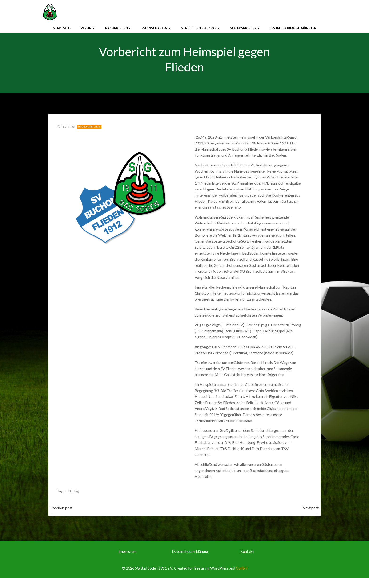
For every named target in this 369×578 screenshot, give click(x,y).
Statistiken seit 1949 (201, 28)
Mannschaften (156, 28)
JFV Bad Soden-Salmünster (293, 28)
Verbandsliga (89, 126)
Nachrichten (118, 28)
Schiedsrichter (245, 28)
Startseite (62, 28)
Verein (88, 28)
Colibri (241, 568)
